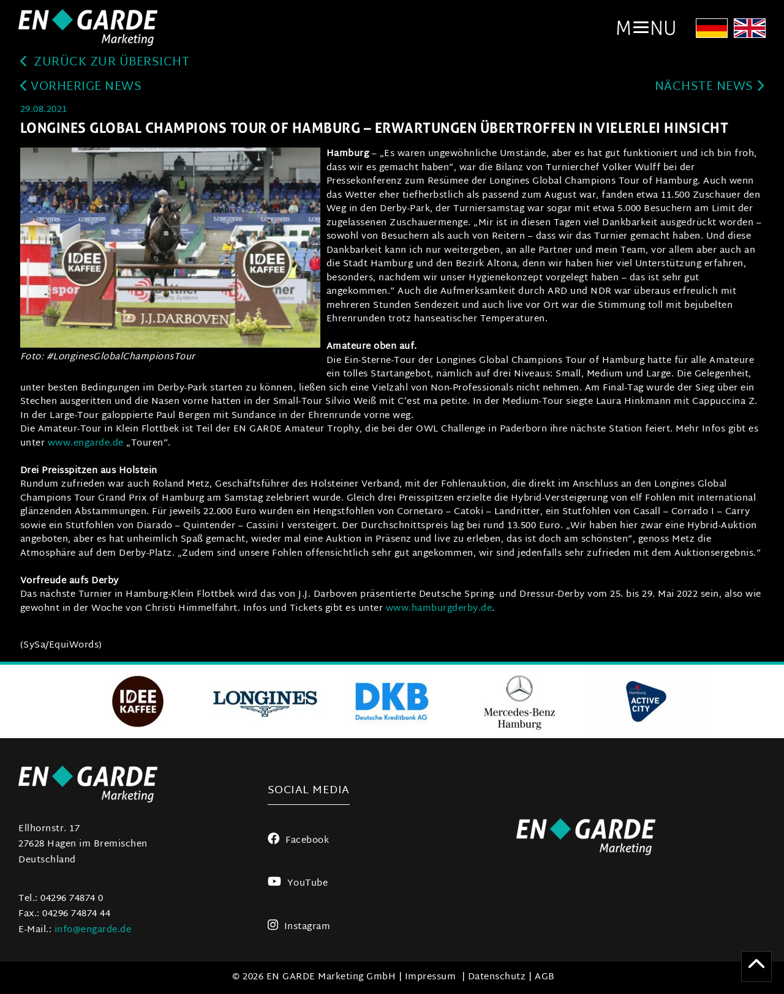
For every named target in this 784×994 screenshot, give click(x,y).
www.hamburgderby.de (437, 608)
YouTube (298, 883)
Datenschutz (497, 977)
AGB (545, 977)
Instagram (299, 927)
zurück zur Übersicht (105, 62)
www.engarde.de (87, 443)
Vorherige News (81, 87)
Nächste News (709, 87)
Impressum (430, 977)
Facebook (299, 840)
